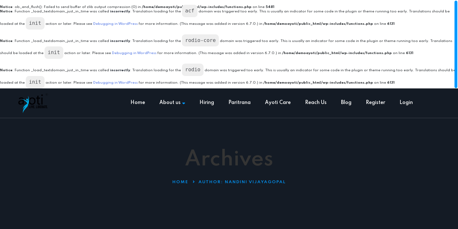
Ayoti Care (278, 102)
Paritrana (239, 102)
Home (137, 102)
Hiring (206, 102)
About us (172, 102)
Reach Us (316, 102)
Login (406, 102)
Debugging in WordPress (115, 24)
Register (375, 102)
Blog (346, 102)
